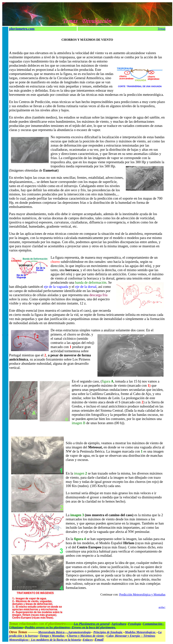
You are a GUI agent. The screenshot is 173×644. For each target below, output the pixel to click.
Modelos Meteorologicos (140, 632)
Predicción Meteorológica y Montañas (142, 594)
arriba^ (162, 607)
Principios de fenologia (108, 632)
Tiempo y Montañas (52, 635)
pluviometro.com (22, 29)
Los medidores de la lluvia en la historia (56, 639)
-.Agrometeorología (78, 632)
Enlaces (88, 639)
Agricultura (118, 623)
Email (99, 640)
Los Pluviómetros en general (92, 623)
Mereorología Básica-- (52, 632)
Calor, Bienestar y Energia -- (125, 635)
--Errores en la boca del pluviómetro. (93, 627)
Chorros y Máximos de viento (86, 635)
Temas (161, 28)
